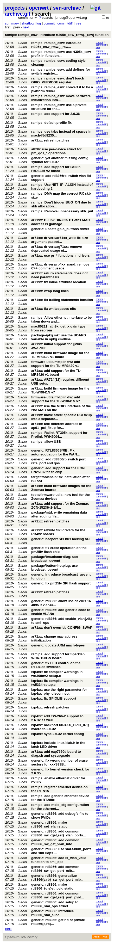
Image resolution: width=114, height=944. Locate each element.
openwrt (39, 8)
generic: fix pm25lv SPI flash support (61, 583)
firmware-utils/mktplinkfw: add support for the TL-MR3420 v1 (55, 364)
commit (49, 23)
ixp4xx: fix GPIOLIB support (53, 698)
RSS (105, 936)
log (38, 23)
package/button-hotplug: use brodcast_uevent (54, 567)
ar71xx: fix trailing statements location (62, 300)
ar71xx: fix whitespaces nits (53, 309)
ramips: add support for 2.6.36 (55, 114)
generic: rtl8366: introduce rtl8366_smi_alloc (52, 913)
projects (15, 8)
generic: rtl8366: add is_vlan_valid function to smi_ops (58, 860)
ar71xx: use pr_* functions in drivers (60, 255)
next (26, 27)
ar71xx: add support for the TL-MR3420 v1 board (56, 373)
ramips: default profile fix (51, 123)
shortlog (28, 23)
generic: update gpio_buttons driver (60, 229)
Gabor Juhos (22, 45)
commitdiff (65, 23)
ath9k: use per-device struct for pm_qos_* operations (56, 151)
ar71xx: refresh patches (50, 140)
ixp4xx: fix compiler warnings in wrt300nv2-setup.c (57, 674)
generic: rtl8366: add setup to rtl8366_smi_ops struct (54, 904)
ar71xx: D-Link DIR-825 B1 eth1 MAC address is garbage (60, 222)
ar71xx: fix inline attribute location (58, 282)
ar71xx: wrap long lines (50, 291)
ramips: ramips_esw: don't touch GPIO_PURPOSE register (57, 80)
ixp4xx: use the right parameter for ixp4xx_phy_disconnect (59, 691)
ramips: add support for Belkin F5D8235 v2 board (55, 169)
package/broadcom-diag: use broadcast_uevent (54, 559)
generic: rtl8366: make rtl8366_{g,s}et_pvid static (52, 886)
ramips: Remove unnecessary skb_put (62, 211)
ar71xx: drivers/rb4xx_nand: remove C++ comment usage (60, 266)
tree (78, 23)
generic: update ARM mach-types (58, 645)
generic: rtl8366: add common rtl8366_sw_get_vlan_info (55, 842)
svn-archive (67, 8)
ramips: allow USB (46, 441)
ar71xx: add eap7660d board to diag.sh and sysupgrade (56, 753)
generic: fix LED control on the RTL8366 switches (55, 665)
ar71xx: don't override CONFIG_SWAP (61, 628)
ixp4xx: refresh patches (50, 707)
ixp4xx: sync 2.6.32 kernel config (57, 734)
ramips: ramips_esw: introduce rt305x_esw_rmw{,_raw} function (57, 35)
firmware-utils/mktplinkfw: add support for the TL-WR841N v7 (55, 399)
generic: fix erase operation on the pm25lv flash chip (58, 550)
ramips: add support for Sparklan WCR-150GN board (58, 656)
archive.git (17, 14)
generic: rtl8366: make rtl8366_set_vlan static (49, 824)
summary (12, 23)
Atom (96, 936)
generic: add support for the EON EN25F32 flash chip (58, 470)
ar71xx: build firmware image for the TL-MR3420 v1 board (60, 355)
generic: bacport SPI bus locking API (60, 539)
